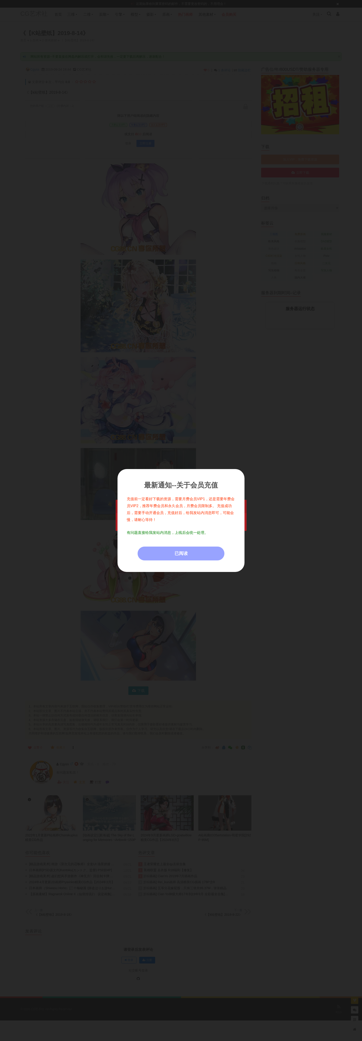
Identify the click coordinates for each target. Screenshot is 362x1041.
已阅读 (181, 553)
